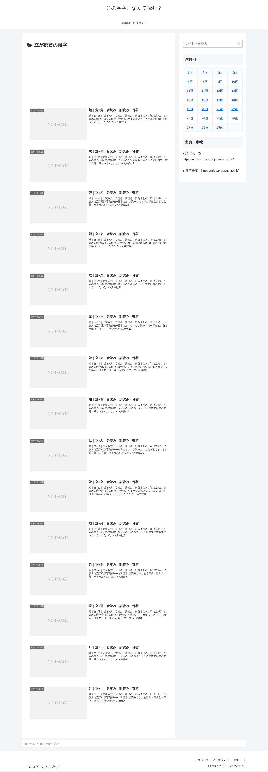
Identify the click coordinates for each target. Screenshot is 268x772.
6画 (234, 72)
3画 (190, 72)
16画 (205, 100)
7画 (190, 82)
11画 (190, 91)
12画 (205, 91)
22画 (234, 109)
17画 (219, 100)
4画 (205, 72)
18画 (234, 100)
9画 (219, 82)
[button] (239, 44)
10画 (234, 82)
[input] (213, 44)
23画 (190, 118)
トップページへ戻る (203, 760)
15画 (190, 100)
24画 (205, 118)
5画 (219, 72)
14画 (234, 91)
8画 (205, 82)
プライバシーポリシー (230, 760)
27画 (190, 127)
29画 (219, 127)
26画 (234, 118)
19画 (190, 109)
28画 (205, 127)
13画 (219, 91)
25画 (219, 118)
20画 (205, 109)
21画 (219, 109)
